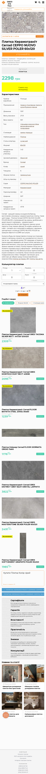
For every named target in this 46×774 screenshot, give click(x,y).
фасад (32, 105)
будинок (28, 107)
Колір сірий (9, 303)
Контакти (23, 758)
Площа (5, 268)
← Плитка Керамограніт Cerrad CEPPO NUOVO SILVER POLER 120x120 (24, 589)
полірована (24, 128)
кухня (22, 107)
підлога (39, 105)
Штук (4, 275)
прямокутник (25, 175)
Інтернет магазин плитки (23, 760)
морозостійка (33, 124)
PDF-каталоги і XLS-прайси (23, 756)
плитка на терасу (19, 259)
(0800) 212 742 (23, 766)
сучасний (24, 141)
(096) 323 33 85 (23, 770)
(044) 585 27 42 (23, 768)
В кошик (23, 295)
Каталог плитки (23, 754)
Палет (27, 275)
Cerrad (22, 162)
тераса (23, 105)
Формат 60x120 (23, 303)
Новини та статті (10, 662)
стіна (28, 105)
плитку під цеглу (36, 259)
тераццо (29, 133)
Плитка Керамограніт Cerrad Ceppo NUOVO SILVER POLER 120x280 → (24, 594)
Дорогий (23, 158)
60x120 (22, 145)
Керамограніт (25, 188)
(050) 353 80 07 (23, 772)
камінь (22, 133)
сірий (22, 166)
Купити (39, 36)
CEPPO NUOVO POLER (29, 183)
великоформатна (27, 126)
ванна (34, 107)
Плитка (23, 137)
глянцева (24, 124)
